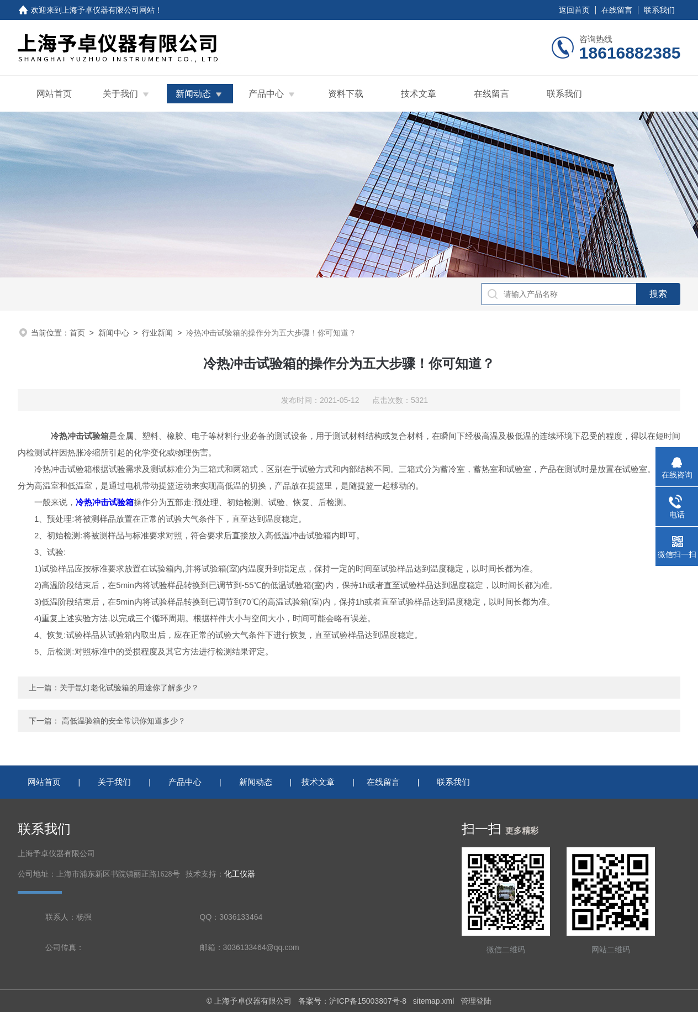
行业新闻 (157, 332)
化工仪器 (239, 874)
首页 (77, 332)
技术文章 (418, 93)
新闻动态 (193, 93)
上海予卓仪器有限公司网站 (108, 10)
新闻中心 (113, 332)
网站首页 (54, 93)
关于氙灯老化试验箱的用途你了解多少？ (129, 687)
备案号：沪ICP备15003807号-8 (352, 1001)
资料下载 (345, 93)
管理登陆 (476, 1001)
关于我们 (120, 93)
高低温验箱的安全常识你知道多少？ (124, 720)
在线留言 (616, 10)
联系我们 (659, 10)
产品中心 (266, 93)
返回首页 (574, 10)
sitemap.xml (433, 1001)
